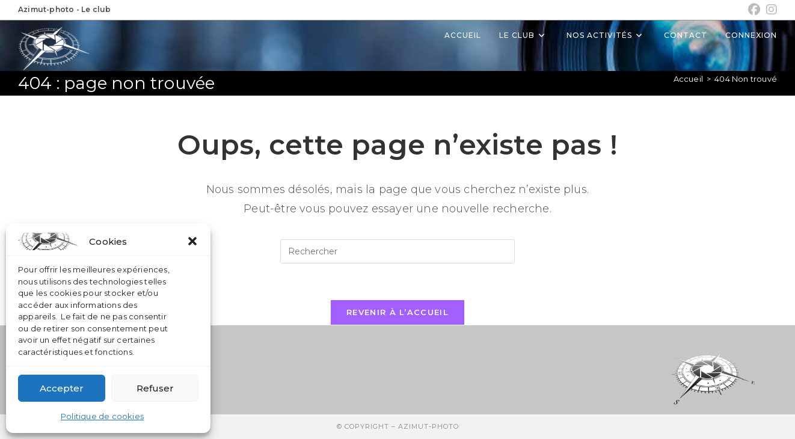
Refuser (155, 388)
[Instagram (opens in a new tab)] (770, 10)
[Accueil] (688, 79)
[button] (192, 241)
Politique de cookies (102, 416)
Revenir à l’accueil (397, 312)
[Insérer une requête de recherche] (397, 251)
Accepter (62, 388)
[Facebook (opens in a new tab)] (754, 10)
